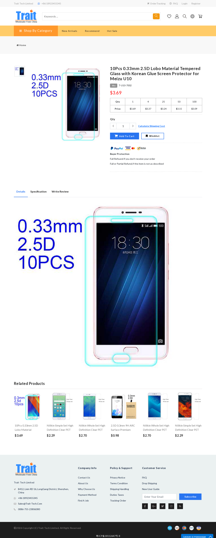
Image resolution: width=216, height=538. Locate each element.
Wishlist (152, 135)
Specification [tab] (38, 191)
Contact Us (84, 477)
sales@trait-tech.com (30, 503)
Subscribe (190, 496)
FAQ (173, 3)
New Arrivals (69, 30)
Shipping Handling (119, 489)
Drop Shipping (149, 483)
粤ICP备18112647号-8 (108, 535)
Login (184, 3)
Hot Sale (112, 30)
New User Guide (150, 489)
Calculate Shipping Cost (151, 126)
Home (21, 45)
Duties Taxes (117, 494)
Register (195, 3)
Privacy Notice (117, 477)
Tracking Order (118, 500)
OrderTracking (156, 3)
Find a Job (83, 500)
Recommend (92, 30)
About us (83, 483)
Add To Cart (124, 136)
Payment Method (87, 494)
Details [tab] (20, 191)
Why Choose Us (86, 489)
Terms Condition (119, 483)
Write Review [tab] (60, 191)
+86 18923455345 (28, 498)
